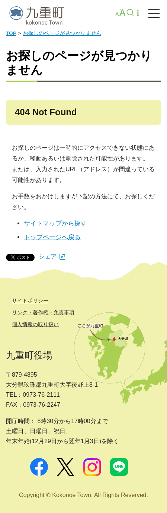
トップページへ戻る (52, 237)
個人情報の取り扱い (35, 324)
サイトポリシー (30, 300)
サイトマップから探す (55, 223)
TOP (11, 33)
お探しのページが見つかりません (62, 33)
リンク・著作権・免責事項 (43, 312)
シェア (52, 256)
